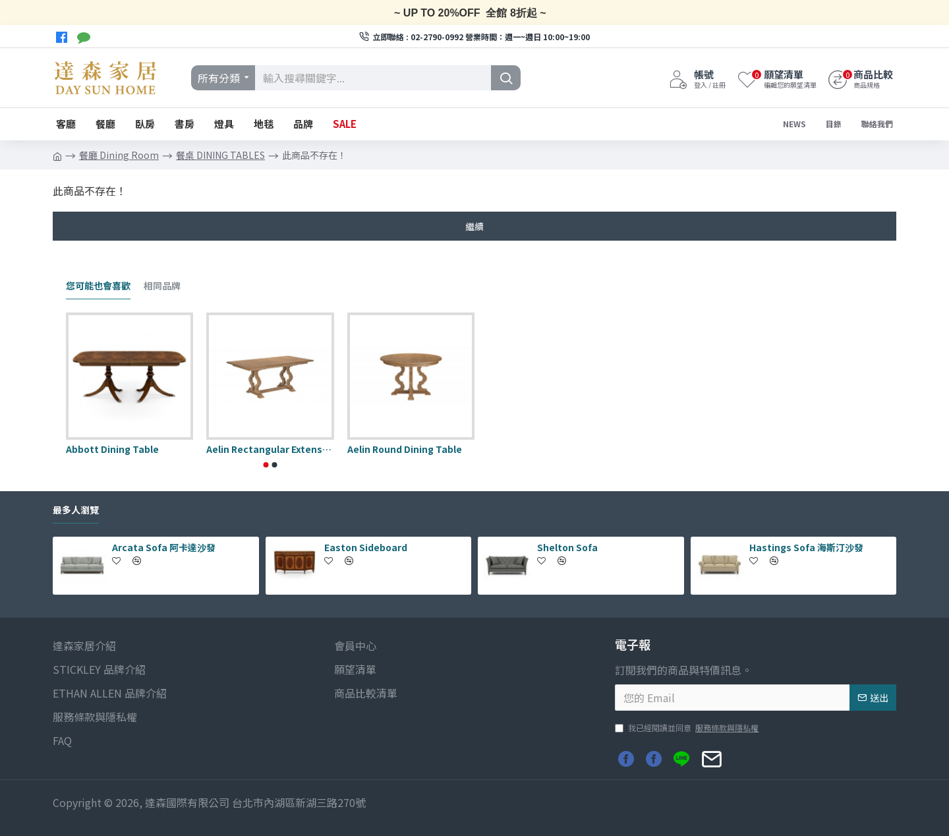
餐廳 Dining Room (119, 155)
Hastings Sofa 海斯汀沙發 (806, 547)
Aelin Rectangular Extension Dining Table (269, 449)
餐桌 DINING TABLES (220, 155)
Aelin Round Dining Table (404, 449)
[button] (266, 464)
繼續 (474, 226)
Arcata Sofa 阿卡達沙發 (164, 547)
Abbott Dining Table (112, 449)
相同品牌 (162, 286)
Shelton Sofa (567, 547)
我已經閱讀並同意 (688, 728)
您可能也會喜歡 (98, 286)
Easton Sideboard (365, 547)
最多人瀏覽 (76, 510)
